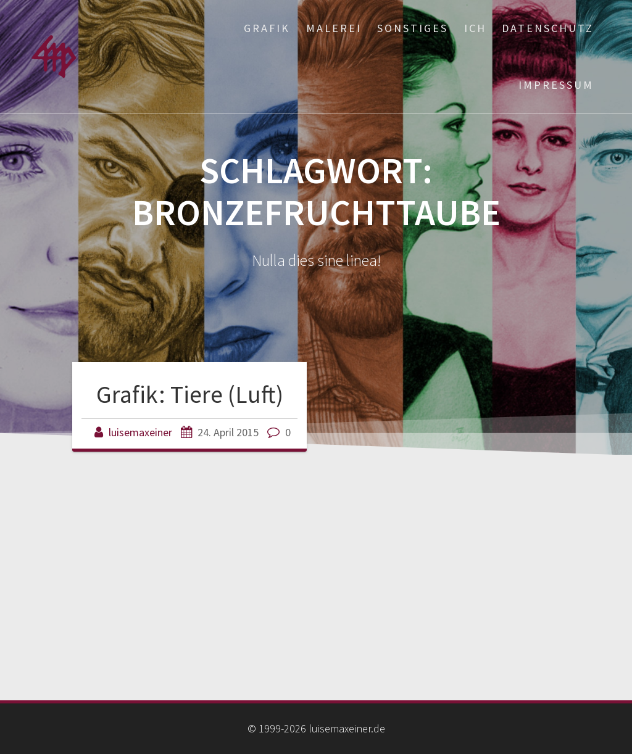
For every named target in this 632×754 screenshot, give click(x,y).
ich (475, 28)
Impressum (556, 85)
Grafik (267, 28)
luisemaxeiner (140, 432)
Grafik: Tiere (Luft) (189, 394)
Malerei (334, 28)
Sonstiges (412, 28)
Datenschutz (548, 28)
